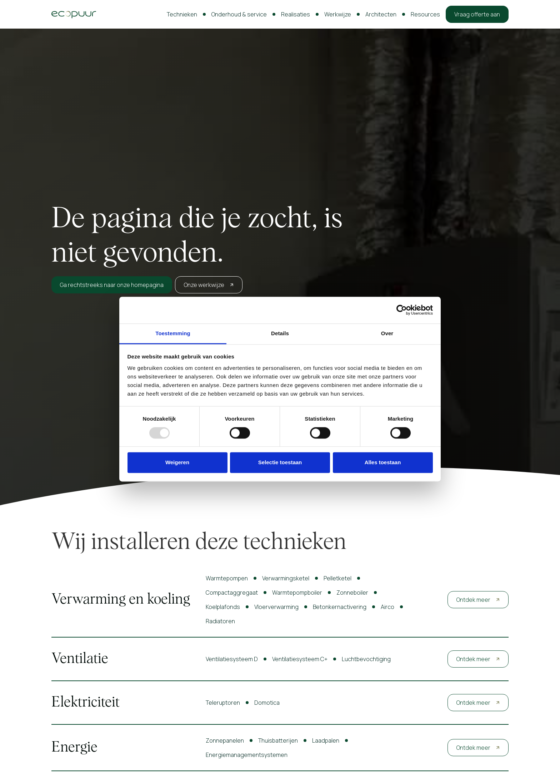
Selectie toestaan (280, 463)
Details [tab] (280, 333)
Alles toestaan (383, 463)
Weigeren (177, 463)
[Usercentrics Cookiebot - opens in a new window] (401, 309)
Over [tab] (387, 333)
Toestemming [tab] (172, 333)
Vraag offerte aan (477, 14)
